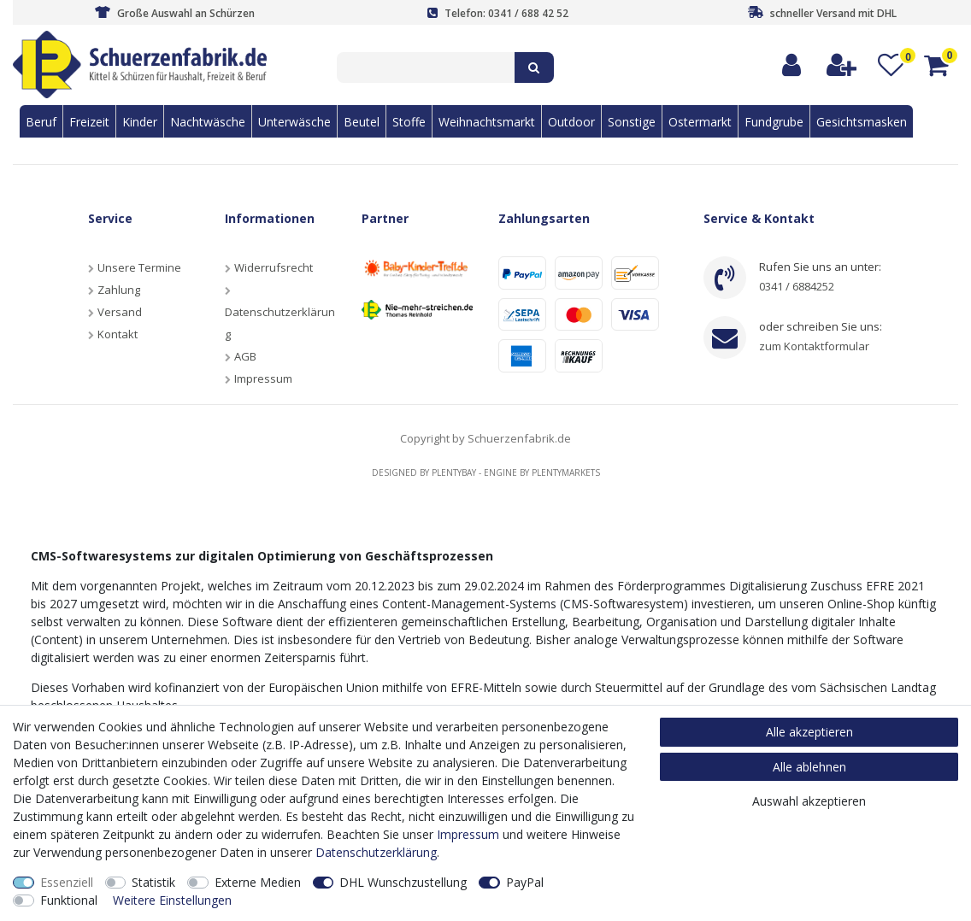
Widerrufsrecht (273, 267)
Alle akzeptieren (809, 732)
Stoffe (409, 122)
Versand (119, 312)
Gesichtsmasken (861, 122)
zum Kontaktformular (814, 346)
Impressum (263, 378)
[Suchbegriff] (426, 67)
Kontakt (117, 334)
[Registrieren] (842, 65)
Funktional (68, 900)
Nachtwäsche (207, 122)
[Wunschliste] (891, 65)
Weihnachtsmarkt (486, 122)
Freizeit (89, 122)
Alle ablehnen (809, 767)
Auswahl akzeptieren (809, 801)
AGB (245, 356)
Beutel (362, 122)
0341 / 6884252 (796, 286)
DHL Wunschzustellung (403, 882)
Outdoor (571, 122)
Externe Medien (258, 882)
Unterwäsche (294, 122)
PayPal (525, 882)
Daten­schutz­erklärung (376, 852)
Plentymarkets (566, 472)
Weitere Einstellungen (172, 900)
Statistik (153, 882)
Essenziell (66, 882)
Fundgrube (773, 122)
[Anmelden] (792, 65)
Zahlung (118, 289)
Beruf (41, 122)
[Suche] (534, 67)
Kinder (139, 122)
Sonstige (632, 122)
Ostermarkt (700, 122)
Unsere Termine (139, 267)
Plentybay (454, 472)
